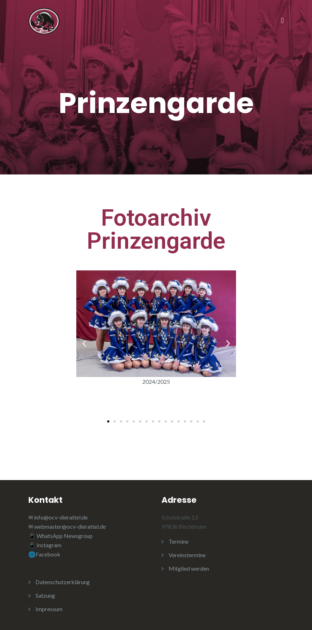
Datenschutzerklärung (62, 581)
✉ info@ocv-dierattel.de (58, 517)
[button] (84, 343)
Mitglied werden (189, 568)
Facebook (47, 554)
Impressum (48, 608)
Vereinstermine (187, 554)
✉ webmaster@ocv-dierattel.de (67, 526)
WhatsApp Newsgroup (65, 535)
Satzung (45, 595)
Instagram (49, 545)
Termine (178, 541)
